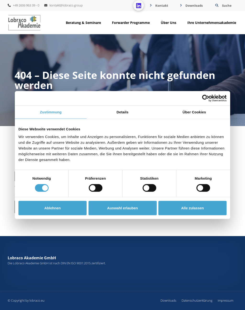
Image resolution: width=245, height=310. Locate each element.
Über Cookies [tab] (194, 112)
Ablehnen (52, 208)
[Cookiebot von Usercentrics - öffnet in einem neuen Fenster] (206, 98)
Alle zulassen (192, 208)
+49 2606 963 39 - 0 (23, 5)
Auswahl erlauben (122, 208)
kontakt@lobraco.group (63, 5)
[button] (222, 5)
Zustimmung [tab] (51, 112)
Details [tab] (122, 112)
